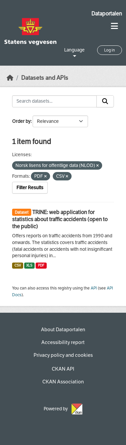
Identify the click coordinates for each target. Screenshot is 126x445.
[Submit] (105, 101)
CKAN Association (63, 382)
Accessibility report (63, 342)
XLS (29, 265)
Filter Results (29, 188)
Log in (109, 50)
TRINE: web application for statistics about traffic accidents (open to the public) (60, 219)
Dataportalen (106, 13)
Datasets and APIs (44, 77)
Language (74, 50)
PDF (41, 265)
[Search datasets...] (54, 101)
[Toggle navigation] (114, 26)
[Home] (10, 77)
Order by (21, 121)
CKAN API (63, 369)
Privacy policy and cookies (63, 355)
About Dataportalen (63, 330)
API (94, 288)
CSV (17, 265)
